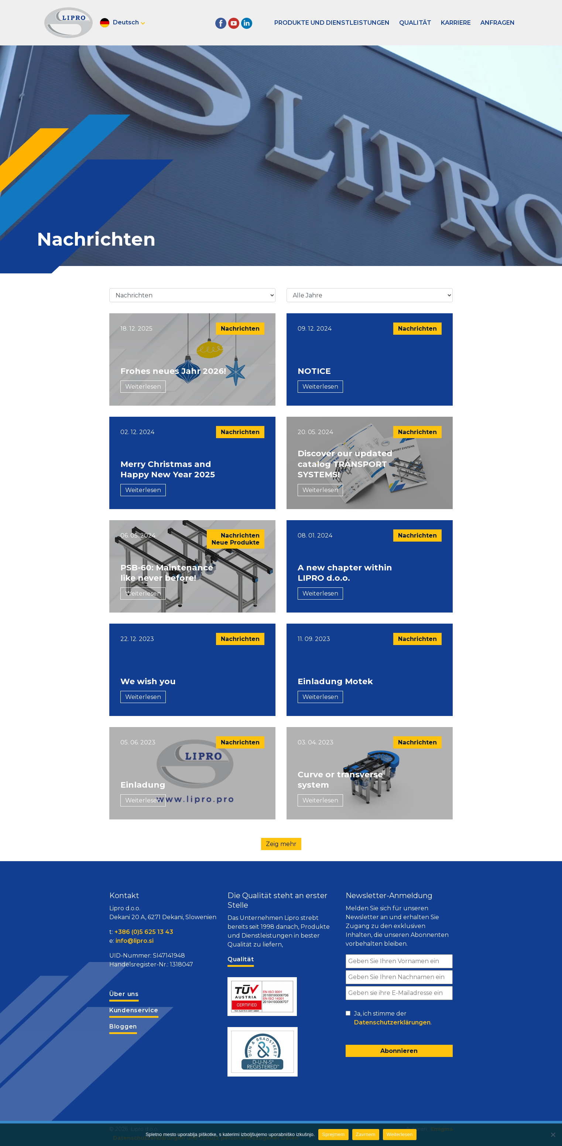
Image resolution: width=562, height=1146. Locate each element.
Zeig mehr (281, 843)
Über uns (124, 993)
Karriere (456, 22)
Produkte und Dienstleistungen (332, 22)
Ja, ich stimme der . (393, 1018)
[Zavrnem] (552, 1134)
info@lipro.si (135, 940)
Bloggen (123, 1026)
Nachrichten (240, 328)
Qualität (415, 22)
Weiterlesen (143, 386)
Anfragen (497, 22)
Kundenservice (133, 1010)
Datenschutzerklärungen (392, 1022)
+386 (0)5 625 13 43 (143, 931)
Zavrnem (366, 1134)
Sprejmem (333, 1134)
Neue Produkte (236, 542)
